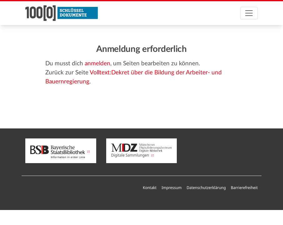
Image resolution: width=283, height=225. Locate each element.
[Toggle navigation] (249, 13)
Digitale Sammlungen (141, 150)
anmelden (97, 64)
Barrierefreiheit (244, 187)
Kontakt (149, 187)
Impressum (171, 187)
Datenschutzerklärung (206, 187)
